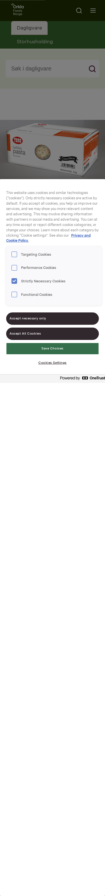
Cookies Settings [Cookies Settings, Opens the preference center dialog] (52, 363)
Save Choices (52, 348)
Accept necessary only (28, 318)
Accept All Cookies (25, 333)
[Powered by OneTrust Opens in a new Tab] (81, 379)
